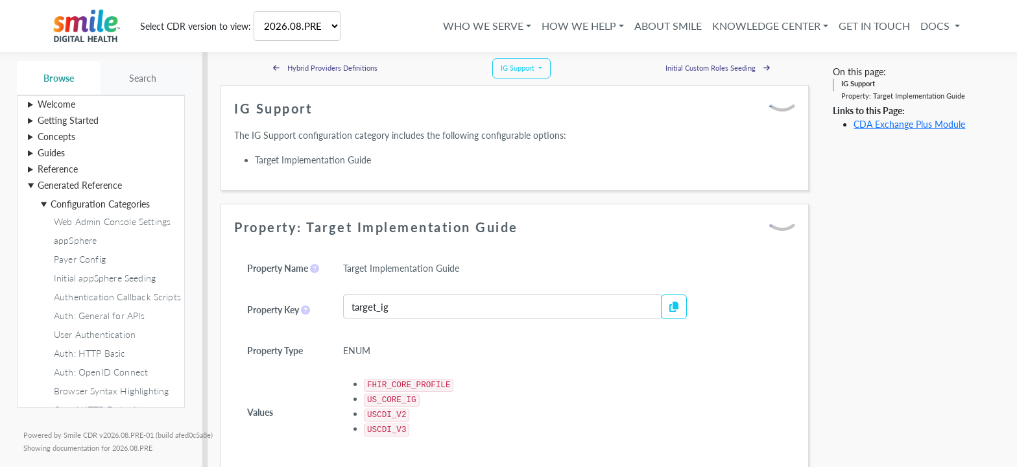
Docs (936, 25)
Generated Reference (80, 185)
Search (143, 78)
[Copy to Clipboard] (674, 306)
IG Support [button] (518, 68)
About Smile (668, 25)
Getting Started (68, 120)
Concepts (56, 136)
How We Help (579, 25)
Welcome (56, 104)
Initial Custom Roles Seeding (717, 68)
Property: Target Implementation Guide (903, 95)
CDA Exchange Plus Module (909, 124)
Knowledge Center (766, 25)
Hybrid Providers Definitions (325, 68)
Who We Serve (483, 25)
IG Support (858, 83)
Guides (51, 152)
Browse (58, 78)
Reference (58, 168)
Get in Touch (874, 25)
